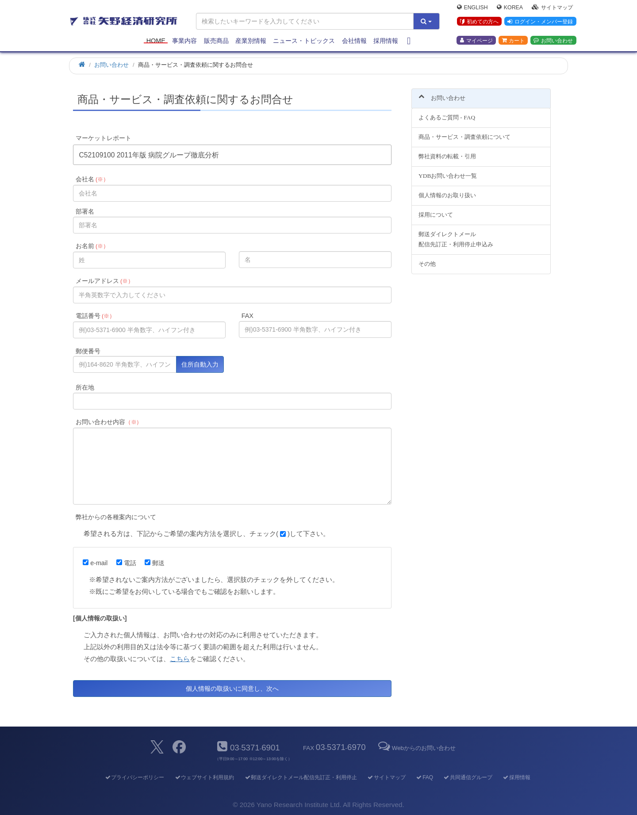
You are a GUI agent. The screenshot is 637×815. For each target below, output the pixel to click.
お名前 (92, 245)
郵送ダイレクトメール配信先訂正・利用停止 (300, 777)
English (472, 7)
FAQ (424, 777)
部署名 (85, 211)
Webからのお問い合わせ (416, 748)
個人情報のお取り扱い (447, 190)
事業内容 (184, 40)
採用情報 (385, 40)
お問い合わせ (553, 40)
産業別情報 (250, 40)
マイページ (476, 40)
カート (513, 40)
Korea (510, 7)
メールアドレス (105, 280)
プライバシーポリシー (134, 777)
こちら (180, 658)
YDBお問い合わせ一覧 (447, 171)
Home (155, 40)
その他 (427, 258)
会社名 (92, 179)
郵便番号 (88, 351)
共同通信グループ (467, 777)
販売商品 (216, 40)
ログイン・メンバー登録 (540, 22)
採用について (435, 209)
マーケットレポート (103, 138)
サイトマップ (552, 7)
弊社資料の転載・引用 (447, 151)
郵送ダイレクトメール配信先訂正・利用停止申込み (455, 234)
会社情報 (354, 40)
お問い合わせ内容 (109, 421)
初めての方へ (479, 22)
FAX (247, 315)
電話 (126, 562)
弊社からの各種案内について (116, 516)
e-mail (95, 562)
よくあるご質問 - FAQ (446, 112)
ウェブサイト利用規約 (204, 777)
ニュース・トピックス (304, 40)
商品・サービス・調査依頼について (464, 132)
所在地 (85, 387)
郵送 (155, 562)
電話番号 (95, 315)
